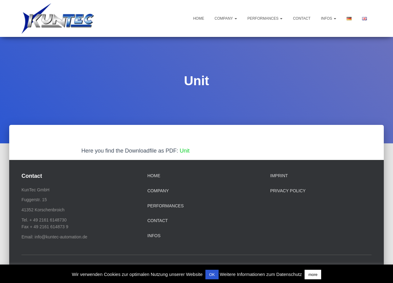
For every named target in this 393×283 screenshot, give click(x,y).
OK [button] (212, 274)
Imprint (279, 175)
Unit (184, 151)
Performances (265, 18)
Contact (301, 18)
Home (198, 18)
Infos (328, 18)
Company (226, 18)
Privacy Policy (287, 190)
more (312, 274)
